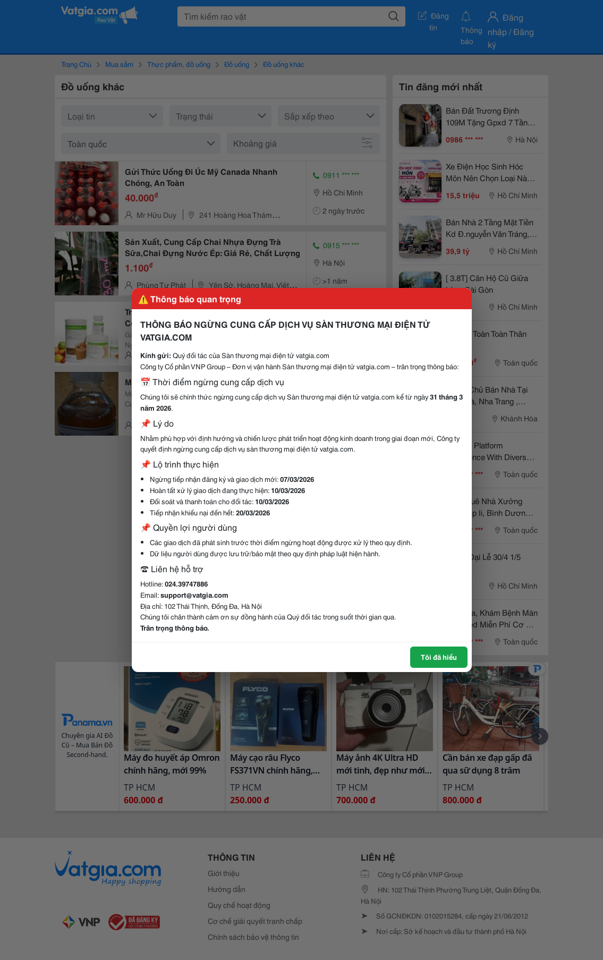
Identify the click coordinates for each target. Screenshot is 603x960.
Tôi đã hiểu (439, 656)
